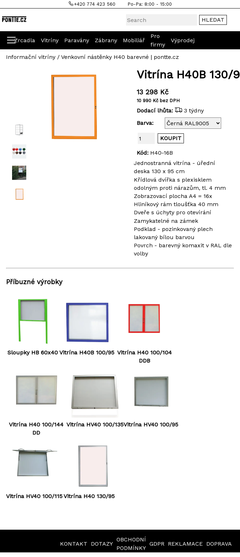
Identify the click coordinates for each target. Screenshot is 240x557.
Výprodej (183, 40)
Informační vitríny (30, 57)
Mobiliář (134, 40)
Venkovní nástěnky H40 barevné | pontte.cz (120, 57)
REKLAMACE (185, 543)
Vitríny (50, 40)
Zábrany (106, 40)
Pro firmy (158, 40)
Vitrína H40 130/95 (89, 496)
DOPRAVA (219, 543)
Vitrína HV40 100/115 (34, 496)
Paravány (76, 40)
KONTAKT (73, 543)
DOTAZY (102, 543)
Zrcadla (24, 40)
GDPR (156, 543)
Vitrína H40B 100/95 (86, 352)
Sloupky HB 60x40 (32, 352)
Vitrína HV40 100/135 (95, 424)
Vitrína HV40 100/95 (151, 424)
